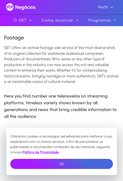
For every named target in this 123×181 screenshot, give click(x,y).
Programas (102, 20)
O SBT (23, 20)
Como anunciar (60, 20)
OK (61, 164)
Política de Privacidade (41, 152)
